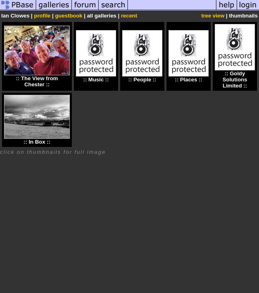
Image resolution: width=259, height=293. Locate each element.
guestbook (68, 16)
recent (129, 16)
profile (42, 16)
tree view (212, 16)
